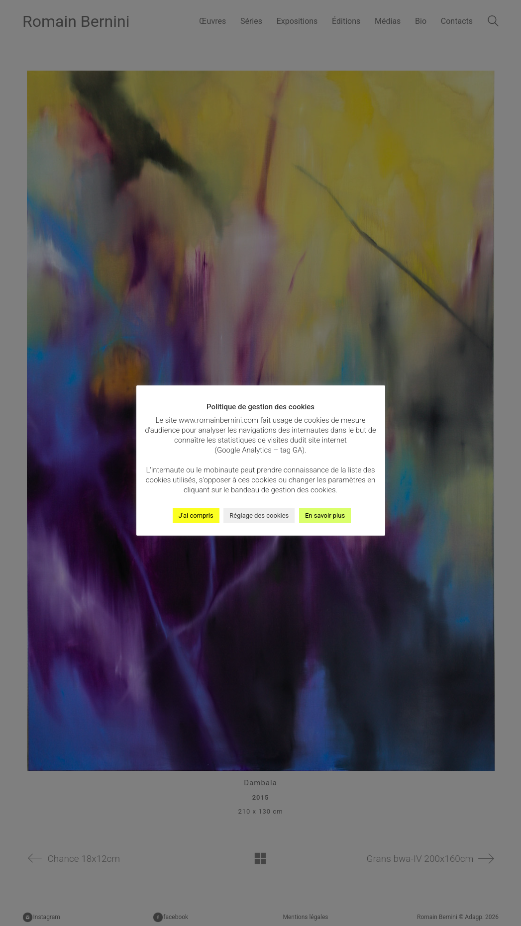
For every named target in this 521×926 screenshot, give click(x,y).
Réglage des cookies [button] (259, 515)
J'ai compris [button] (196, 515)
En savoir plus (325, 515)
